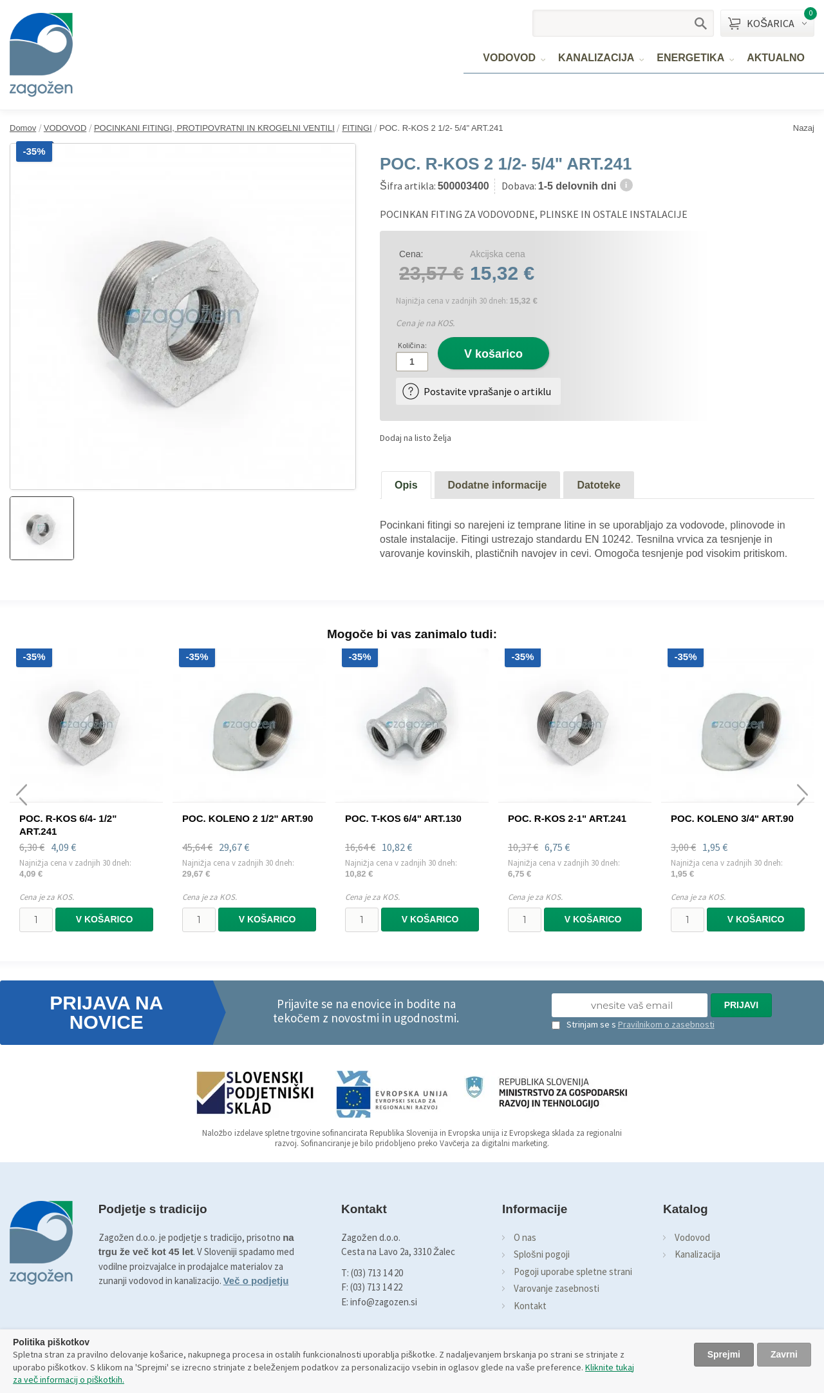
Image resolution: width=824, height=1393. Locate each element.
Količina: (412, 345)
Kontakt (530, 1306)
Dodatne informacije (497, 485)
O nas (525, 1237)
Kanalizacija (697, 1254)
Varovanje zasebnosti (556, 1288)
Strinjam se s (584, 1024)
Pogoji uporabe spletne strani (573, 1271)
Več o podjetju (256, 1280)
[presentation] (21, 795)
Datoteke (599, 485)
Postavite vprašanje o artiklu (487, 391)
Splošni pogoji (542, 1254)
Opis (406, 485)
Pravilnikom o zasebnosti (666, 1024)
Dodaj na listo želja (415, 437)
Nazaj (803, 128)
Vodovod (692, 1237)
